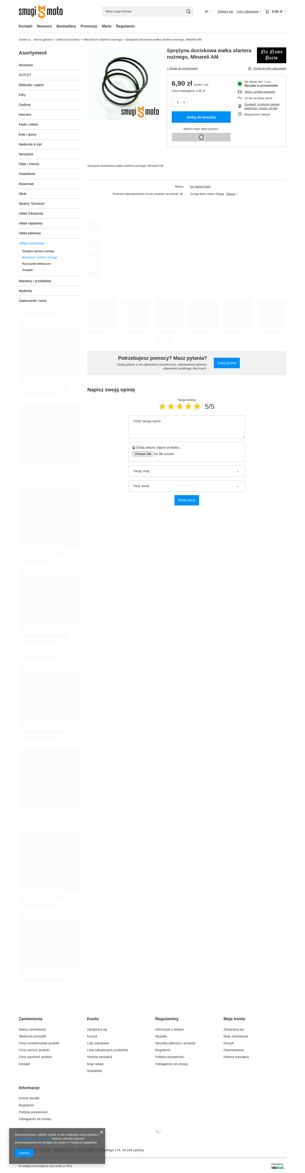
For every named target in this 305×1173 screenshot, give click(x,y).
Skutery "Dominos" (32, 203)
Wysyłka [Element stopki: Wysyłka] (161, 1036)
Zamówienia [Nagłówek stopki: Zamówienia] (30, 1019)
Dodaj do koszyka (201, 117)
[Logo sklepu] (44, 11)
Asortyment (33, 53)
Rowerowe (26, 184)
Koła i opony (27, 134)
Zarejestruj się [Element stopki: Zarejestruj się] (97, 1029)
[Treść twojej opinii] (187, 426)
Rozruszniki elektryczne (36, 263)
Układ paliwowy (30, 233)
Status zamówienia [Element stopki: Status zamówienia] (32, 1029)
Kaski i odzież (28, 124)
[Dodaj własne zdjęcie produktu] (162, 453)
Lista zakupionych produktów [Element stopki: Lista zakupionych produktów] (107, 1050)
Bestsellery (66, 26)
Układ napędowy (31, 223)
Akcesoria (26, 65)
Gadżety (25, 104)
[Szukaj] (188, 11)
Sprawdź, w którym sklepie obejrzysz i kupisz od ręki (262, 106)
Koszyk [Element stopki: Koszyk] (92, 1036)
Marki (107, 26)
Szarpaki (27, 270)
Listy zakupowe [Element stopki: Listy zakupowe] (98, 1043)
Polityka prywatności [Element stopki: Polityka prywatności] (169, 1057)
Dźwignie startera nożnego (38, 251)
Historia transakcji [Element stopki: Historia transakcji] (99, 1057)
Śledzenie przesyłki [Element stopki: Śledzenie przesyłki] (32, 1036)
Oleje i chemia (29, 164)
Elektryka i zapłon (31, 85)
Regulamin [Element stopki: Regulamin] (163, 1050)
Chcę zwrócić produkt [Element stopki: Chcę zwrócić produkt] (34, 1050)
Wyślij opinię (187, 500)
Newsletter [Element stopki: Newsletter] (94, 1071)
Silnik (22, 194)
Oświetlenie (27, 174)
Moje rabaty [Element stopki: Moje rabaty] (95, 1064)
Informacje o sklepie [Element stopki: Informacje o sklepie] (169, 1029)
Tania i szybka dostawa (259, 91)
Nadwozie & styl (30, 144)
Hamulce (25, 114)
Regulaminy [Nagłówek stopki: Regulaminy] (167, 1019)
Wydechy (25, 291)
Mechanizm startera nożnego (103, 39)
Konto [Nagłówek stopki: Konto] (93, 1019)
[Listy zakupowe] (249, 11)
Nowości (44, 26)
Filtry (22, 95)
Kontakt (25, 26)
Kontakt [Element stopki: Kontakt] (24, 1064)
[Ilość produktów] (180, 102)
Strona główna (42, 39)
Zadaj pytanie (226, 363)
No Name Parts (200, 186)
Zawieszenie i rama (32, 301)
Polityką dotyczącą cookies (32, 1138)
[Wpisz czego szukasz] (147, 11)
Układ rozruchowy (68, 39)
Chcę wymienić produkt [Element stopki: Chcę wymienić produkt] (35, 1057)
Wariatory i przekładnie (35, 281)
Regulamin (125, 26)
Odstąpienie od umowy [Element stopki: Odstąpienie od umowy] (171, 1064)
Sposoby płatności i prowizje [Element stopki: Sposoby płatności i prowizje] (175, 1043)
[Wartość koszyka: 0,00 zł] (275, 11)
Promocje (89, 26)
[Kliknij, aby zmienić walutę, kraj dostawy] (207, 11)
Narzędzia (26, 154)
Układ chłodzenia (31, 213)
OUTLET (25, 75)
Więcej (230, 194)
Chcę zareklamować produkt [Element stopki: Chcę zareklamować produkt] (39, 1043)
